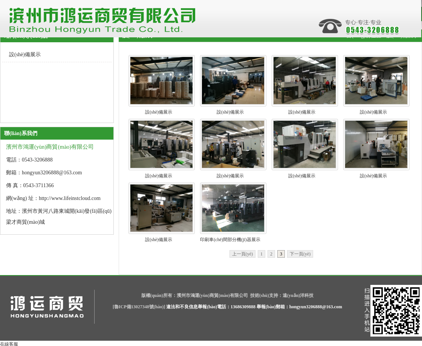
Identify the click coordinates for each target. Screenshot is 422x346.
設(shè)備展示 (158, 112)
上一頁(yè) (242, 254)
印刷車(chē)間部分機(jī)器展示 (230, 239)
